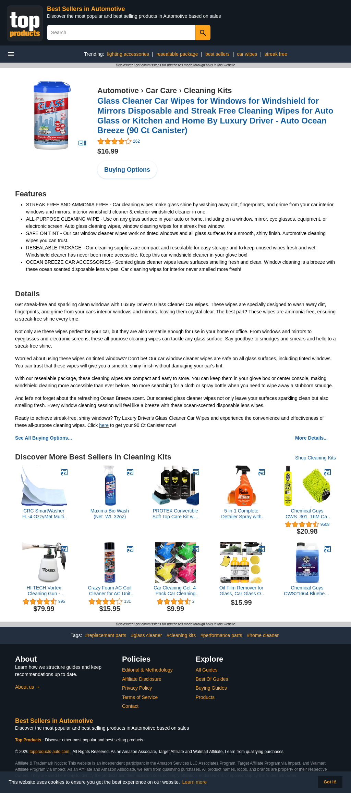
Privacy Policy (137, 688)
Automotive (118, 90)
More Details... (311, 438)
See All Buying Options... (43, 438)
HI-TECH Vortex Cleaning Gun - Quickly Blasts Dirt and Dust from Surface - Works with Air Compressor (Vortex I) (44, 591)
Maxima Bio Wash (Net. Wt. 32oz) (109, 513)
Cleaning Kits (208, 90)
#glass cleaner (146, 635)
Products (205, 697)
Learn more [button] (194, 782)
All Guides (207, 670)
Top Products (29, 740)
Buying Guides (211, 688)
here (104, 425)
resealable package (177, 54)
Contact (130, 706)
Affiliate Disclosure (141, 679)
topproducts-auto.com (49, 751)
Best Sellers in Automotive (86, 8)
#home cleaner (263, 635)
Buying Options (127, 169)
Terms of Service (140, 697)
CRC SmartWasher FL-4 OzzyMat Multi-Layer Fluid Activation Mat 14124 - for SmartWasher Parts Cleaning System (43, 514)
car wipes (247, 54)
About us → (27, 687)
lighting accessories (128, 54)
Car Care (161, 90)
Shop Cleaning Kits (315, 457)
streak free (276, 54)
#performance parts (221, 635)
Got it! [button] (330, 782)
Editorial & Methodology (147, 670)
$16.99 (107, 151)
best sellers (217, 54)
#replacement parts (105, 635)
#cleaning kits (181, 635)
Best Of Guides (212, 679)
